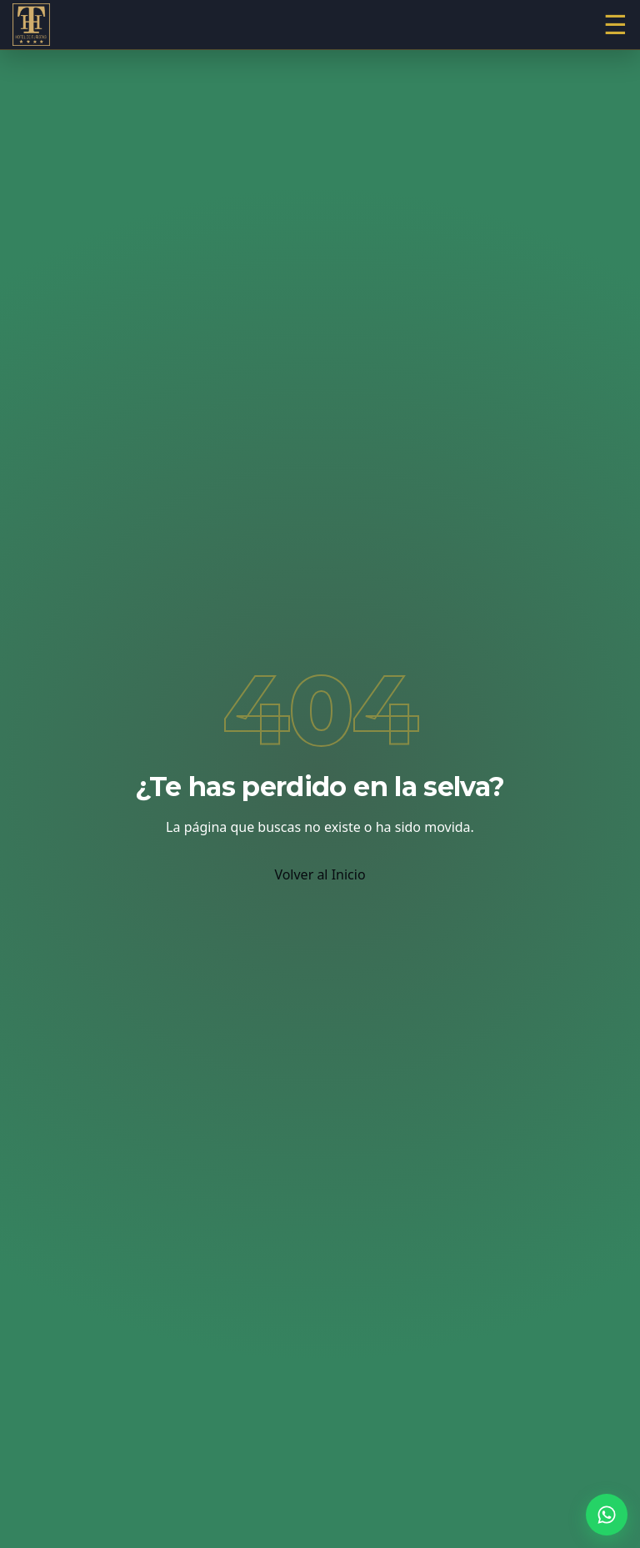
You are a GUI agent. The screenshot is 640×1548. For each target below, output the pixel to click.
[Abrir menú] (615, 25)
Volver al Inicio (319, 874)
